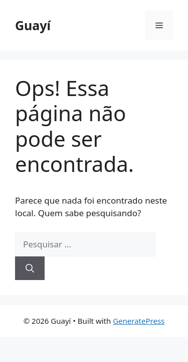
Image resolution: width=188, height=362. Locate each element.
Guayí (33, 25)
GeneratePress (138, 321)
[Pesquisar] (30, 268)
